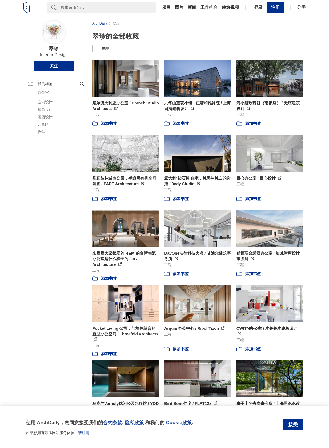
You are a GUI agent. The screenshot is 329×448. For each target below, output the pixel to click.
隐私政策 (134, 422)
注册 (275, 7)
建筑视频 (230, 7)
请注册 (83, 433)
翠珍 (54, 48)
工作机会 (209, 7)
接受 (293, 424)
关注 (54, 66)
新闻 (192, 7)
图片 (179, 7)
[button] (102, 48)
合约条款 (112, 422)
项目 (166, 7)
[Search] (108, 7)
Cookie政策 (179, 422)
